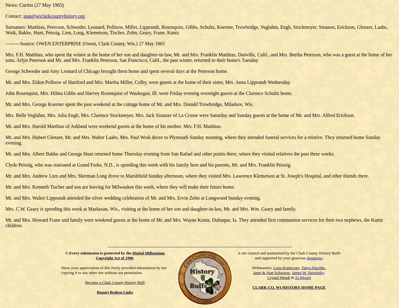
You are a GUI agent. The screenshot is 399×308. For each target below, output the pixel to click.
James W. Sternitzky (308, 272)
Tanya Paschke (313, 267)
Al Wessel (303, 277)
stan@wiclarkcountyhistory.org (54, 16)
